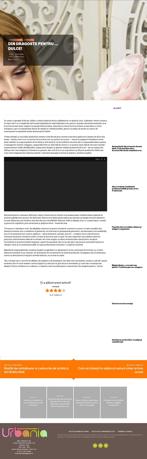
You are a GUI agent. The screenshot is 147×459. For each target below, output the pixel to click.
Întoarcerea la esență (122, 303)
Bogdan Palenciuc (19, 56)
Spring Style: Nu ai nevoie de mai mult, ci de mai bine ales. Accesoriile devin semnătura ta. (127, 148)
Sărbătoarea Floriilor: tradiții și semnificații (127, 341)
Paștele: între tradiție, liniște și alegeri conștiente (127, 228)
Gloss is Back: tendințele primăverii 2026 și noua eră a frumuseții (125, 189)
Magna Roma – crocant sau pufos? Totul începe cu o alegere (127, 266)
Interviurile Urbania (15, 40)
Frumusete (87, 397)
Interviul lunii (28, 40)
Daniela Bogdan (19, 54)
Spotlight (33, 397)
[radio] (47, 291)
